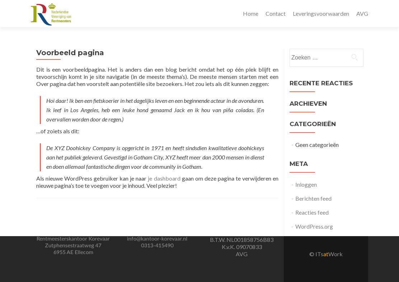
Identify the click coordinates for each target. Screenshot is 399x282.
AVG (362, 13)
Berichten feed (313, 198)
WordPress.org (314, 226)
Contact (276, 13)
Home (250, 13)
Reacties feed (312, 212)
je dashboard (164, 178)
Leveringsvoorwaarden (321, 13)
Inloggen (306, 184)
